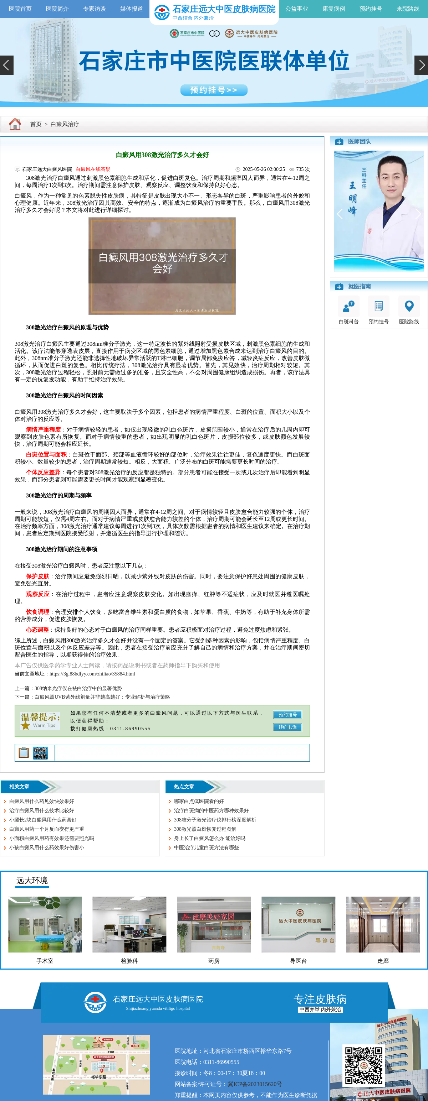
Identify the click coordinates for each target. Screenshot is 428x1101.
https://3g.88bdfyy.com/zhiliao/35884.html (92, 674)
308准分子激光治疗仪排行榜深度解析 (215, 820)
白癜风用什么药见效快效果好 (41, 801)
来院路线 (408, 9)
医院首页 (20, 9)
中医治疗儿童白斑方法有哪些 (206, 847)
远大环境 (32, 880)
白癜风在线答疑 (93, 169)
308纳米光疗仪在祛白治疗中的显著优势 (78, 688)
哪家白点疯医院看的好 (199, 801)
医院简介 (57, 9)
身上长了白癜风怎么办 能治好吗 (209, 838)
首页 (36, 124)
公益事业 (296, 9)
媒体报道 (131, 9)
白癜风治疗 (65, 124)
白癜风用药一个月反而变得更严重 (46, 829)
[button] (7, 65)
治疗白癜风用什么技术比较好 (41, 810)
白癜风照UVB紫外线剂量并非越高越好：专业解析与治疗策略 (102, 697)
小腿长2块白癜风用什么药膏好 (43, 820)
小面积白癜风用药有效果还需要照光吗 (51, 838)
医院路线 (409, 310)
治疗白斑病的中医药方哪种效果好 (211, 810)
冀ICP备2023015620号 (255, 1084)
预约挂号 (371, 9)
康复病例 (333, 9)
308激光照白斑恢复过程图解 (205, 829)
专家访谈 (94, 9)
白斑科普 (349, 310)
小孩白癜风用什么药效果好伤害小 (46, 847)
